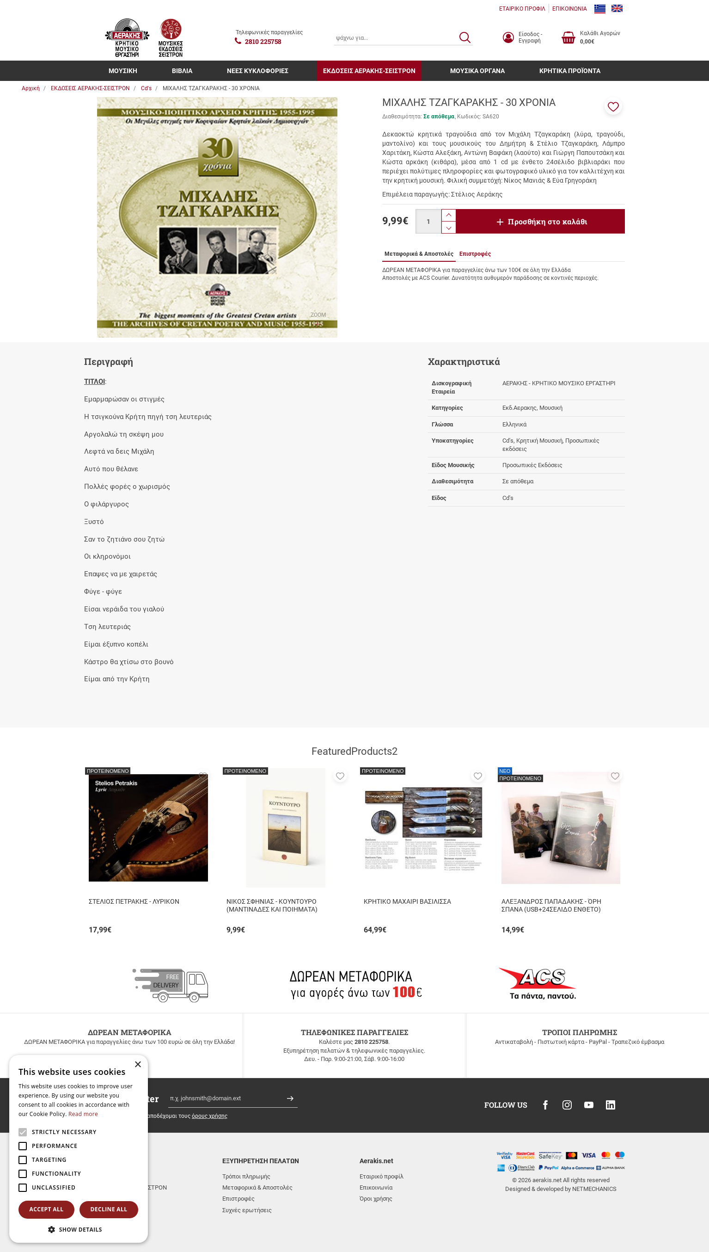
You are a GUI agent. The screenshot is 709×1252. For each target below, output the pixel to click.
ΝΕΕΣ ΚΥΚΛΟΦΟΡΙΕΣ (257, 70)
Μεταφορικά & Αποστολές (257, 1187)
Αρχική (31, 88)
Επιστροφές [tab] (475, 254)
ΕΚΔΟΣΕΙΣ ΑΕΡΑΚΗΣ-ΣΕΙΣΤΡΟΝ (369, 70)
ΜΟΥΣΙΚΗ (123, 70)
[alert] (78, 1149)
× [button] (137, 1064)
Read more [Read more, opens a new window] (83, 1114)
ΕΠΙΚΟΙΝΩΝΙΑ (569, 9)
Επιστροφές (238, 1198)
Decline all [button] (109, 1209)
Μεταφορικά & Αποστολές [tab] (419, 254)
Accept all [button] (47, 1209)
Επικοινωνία (376, 1187)
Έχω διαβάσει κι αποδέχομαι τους (165, 1116)
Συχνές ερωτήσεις (247, 1210)
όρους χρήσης (209, 1116)
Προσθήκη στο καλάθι (547, 221)
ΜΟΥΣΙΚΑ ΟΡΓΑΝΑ (477, 70)
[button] (613, 106)
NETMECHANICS (594, 1188)
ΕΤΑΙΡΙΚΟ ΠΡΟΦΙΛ (522, 9)
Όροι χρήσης (376, 1198)
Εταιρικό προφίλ (381, 1176)
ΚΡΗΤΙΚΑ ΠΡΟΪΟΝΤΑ (569, 70)
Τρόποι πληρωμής (246, 1176)
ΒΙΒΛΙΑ (182, 70)
